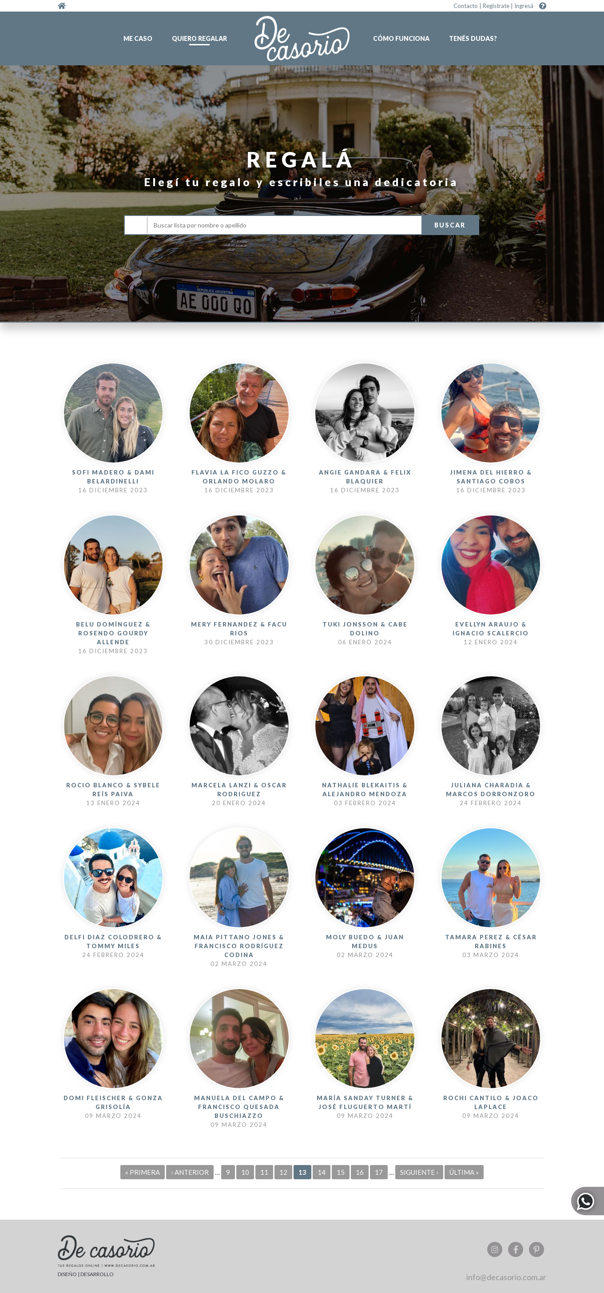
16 (360, 1172)
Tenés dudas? (473, 38)
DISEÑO (67, 1274)
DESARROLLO (97, 1274)
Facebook (515, 1249)
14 (322, 1172)
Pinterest (536, 1249)
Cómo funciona (401, 38)
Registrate (496, 5)
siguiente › (419, 1172)
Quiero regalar (199, 38)
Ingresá (523, 5)
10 (245, 1172)
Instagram (494, 1249)
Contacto (465, 5)
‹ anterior (190, 1172)
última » (464, 1172)
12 (283, 1172)
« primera (142, 1172)
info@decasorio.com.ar (506, 1277)
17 (379, 1172)
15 (341, 1172)
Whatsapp (587, 1200)
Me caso (137, 38)
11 (264, 1172)
